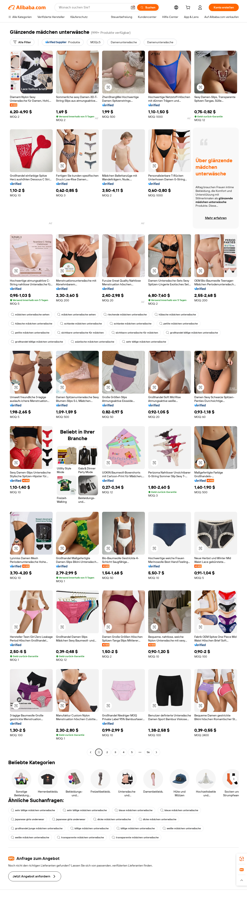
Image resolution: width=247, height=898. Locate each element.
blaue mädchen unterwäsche (134, 810)
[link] (241, 859)
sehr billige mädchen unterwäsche (144, 341)
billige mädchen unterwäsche (89, 828)
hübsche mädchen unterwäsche (175, 314)
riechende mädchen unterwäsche (125, 314)
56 (148, 752)
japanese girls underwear (27, 819)
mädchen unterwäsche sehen (30, 314)
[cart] (189, 8)
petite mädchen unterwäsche (178, 323)
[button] (132, 7)
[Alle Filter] (22, 42)
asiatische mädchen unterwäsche (92, 341)
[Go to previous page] (90, 752)
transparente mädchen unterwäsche (80, 837)
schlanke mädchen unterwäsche (81, 323)
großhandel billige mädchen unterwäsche (192, 332)
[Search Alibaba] (93, 7)
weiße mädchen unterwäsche (182, 828)
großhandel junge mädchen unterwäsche (37, 828)
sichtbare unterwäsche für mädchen (80, 332)
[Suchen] (148, 7)
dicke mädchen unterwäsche (112, 819)
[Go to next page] (156, 752)
